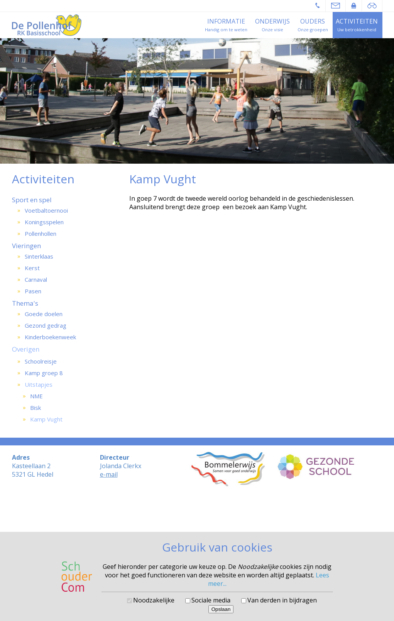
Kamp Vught (46, 419)
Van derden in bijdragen (282, 600)
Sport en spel (32, 199)
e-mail (109, 474)
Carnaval (36, 279)
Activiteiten (357, 21)
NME (36, 396)
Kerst (32, 268)
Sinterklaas (39, 256)
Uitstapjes (38, 384)
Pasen (33, 291)
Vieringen (26, 245)
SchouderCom (217, 515)
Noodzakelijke (153, 600)
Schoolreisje (41, 361)
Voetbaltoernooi (46, 210)
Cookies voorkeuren (197, 521)
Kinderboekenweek (50, 337)
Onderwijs (272, 21)
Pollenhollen (40, 233)
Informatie (226, 21)
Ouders (312, 21)
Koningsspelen (44, 222)
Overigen (25, 349)
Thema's (25, 303)
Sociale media (210, 600)
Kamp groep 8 (44, 373)
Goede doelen (44, 314)
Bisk (35, 407)
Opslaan (221, 609)
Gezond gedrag (45, 325)
